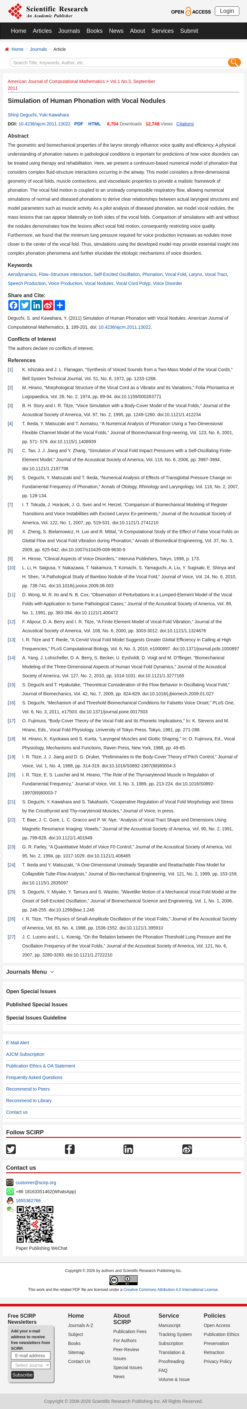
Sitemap (76, 1352)
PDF (78, 123)
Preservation (216, 1343)
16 (11, 702)
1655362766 (28, 1200)
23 (11, 846)
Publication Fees (130, 1331)
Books (95, 31)
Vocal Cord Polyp (133, 283)
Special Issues (127, 1367)
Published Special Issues (37, 1004)
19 (11, 756)
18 (11, 738)
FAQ (163, 1370)
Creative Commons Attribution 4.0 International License (171, 1289)
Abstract (18, 136)
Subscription (171, 1343)
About (137, 31)
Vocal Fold (175, 274)
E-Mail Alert (17, 1042)
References (21, 360)
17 (11, 720)
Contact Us (79, 1361)
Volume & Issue (174, 1379)
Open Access (217, 1325)
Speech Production (27, 283)
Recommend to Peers (28, 1089)
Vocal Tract (216, 274)
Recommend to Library (29, 1100)
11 (11, 594)
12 (11, 621)
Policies (214, 1316)
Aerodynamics (22, 274)
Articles (42, 31)
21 (11, 801)
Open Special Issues (31, 991)
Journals (69, 31)
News (116, 31)
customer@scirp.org (36, 1182)
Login (227, 11)
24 (11, 864)
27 (11, 936)
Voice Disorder (167, 283)
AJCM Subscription (25, 1054)
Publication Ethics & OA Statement (40, 1065)
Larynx (195, 274)
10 (11, 567)
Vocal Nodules (99, 283)
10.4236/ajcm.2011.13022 (44, 123)
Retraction (214, 1352)
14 (11, 657)
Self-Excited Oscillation (117, 274)
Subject (75, 1334)
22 (11, 819)
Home (18, 31)
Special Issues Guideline (36, 1017)
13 (11, 639)
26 (11, 918)
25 (11, 891)
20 (11, 774)
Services (162, 31)
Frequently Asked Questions (34, 1077)
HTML (94, 123)
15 (11, 684)
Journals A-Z (81, 1325)
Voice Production (65, 283)
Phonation (152, 274)
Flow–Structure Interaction (65, 274)
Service (169, 1316)
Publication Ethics (221, 1334)
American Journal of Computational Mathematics (56, 81)
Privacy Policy (218, 1361)
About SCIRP (122, 1319)
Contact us (17, 1112)
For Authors (124, 1340)
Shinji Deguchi (22, 114)
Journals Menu (30, 972)
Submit (189, 31)
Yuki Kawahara (54, 114)
